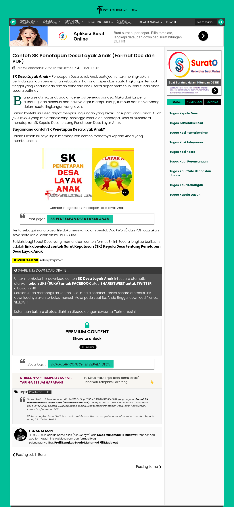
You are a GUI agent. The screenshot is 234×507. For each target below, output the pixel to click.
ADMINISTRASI (28, 22)
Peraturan (35, 392)
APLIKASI (124, 22)
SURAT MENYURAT (149, 22)
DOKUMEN (50, 22)
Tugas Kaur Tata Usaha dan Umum (190, 173)
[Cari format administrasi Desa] (206, 22)
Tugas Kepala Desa (184, 113)
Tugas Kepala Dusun (185, 195)
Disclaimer (216, 501)
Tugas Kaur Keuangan (186, 185)
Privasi (204, 501)
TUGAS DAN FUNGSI (99, 22)
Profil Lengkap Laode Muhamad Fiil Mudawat (84, 442)
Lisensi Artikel (85, 501)
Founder (167, 501)
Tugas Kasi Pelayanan (186, 142)
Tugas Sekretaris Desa (186, 123)
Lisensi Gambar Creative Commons (122, 501)
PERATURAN (72, 22)
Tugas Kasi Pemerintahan (189, 133)
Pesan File (180, 501)
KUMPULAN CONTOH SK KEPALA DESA (80, 364)
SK (47, 392)
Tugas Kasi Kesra (182, 152)
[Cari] (221, 22)
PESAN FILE (172, 22)
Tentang (154, 501)
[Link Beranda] (13, 22)
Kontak (193, 501)
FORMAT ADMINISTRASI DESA (28, 501)
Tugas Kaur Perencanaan (189, 161)
